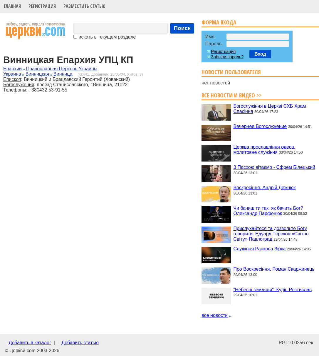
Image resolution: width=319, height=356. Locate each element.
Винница (62, 73)
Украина (12, 73)
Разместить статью (84, 6)
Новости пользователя (231, 72)
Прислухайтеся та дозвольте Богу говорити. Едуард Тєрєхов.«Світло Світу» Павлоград (270, 234)
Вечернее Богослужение (260, 126)
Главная (12, 6)
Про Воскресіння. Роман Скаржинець (274, 269)
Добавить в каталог (30, 342)
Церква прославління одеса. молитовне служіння (264, 149)
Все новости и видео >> (232, 95)
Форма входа (219, 22)
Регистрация (42, 6)
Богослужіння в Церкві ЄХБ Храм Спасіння (269, 109)
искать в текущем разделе (104, 36)
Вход (260, 53)
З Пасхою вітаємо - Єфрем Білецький (274, 167)
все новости (215, 315)
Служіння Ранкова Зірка (259, 248)
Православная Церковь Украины (62, 68)
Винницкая (37, 73)
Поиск (182, 28)
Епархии (12, 68)
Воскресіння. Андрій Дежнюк (264, 187)
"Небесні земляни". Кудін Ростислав (272, 289)
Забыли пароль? (227, 56)
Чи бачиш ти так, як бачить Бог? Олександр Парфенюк (268, 210)
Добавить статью (80, 342)
